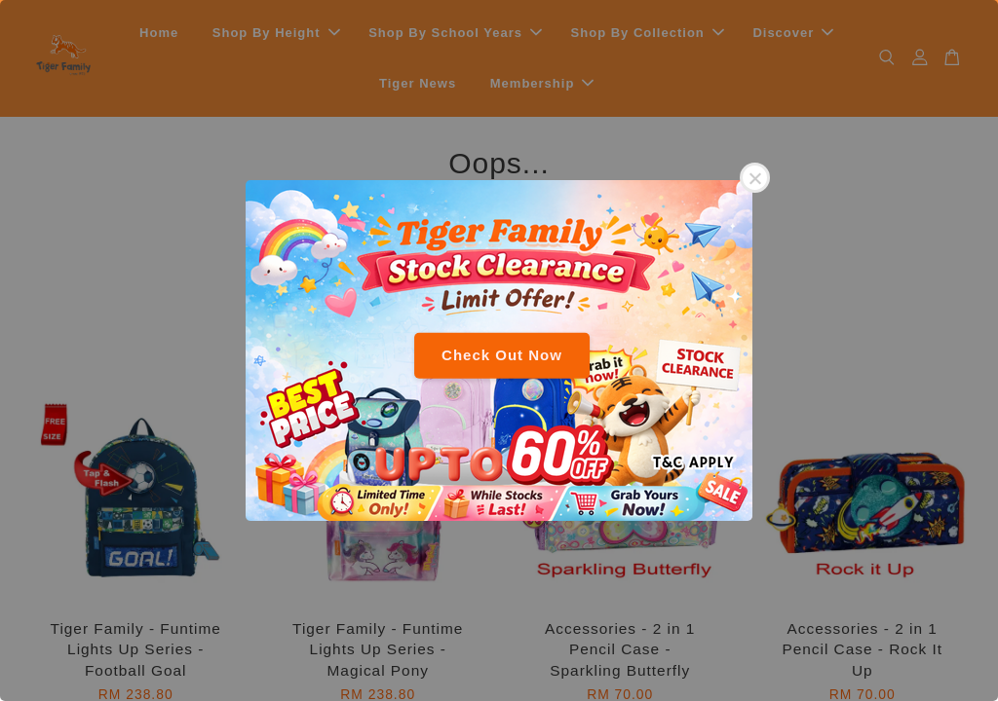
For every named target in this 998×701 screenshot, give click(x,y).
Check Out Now (501, 355)
